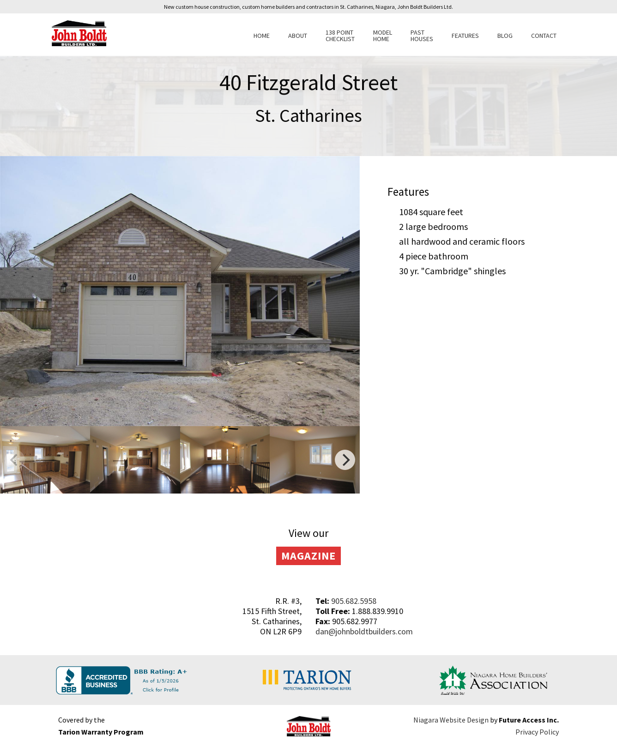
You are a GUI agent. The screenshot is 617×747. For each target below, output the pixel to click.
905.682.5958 (353, 601)
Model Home (382, 35)
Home (262, 35)
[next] (345, 460)
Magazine (308, 555)
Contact (544, 35)
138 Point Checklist (340, 35)
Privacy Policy (537, 731)
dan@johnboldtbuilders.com (364, 631)
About (297, 35)
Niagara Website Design (451, 719)
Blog (505, 35)
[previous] (15, 460)
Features (465, 35)
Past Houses (422, 35)
